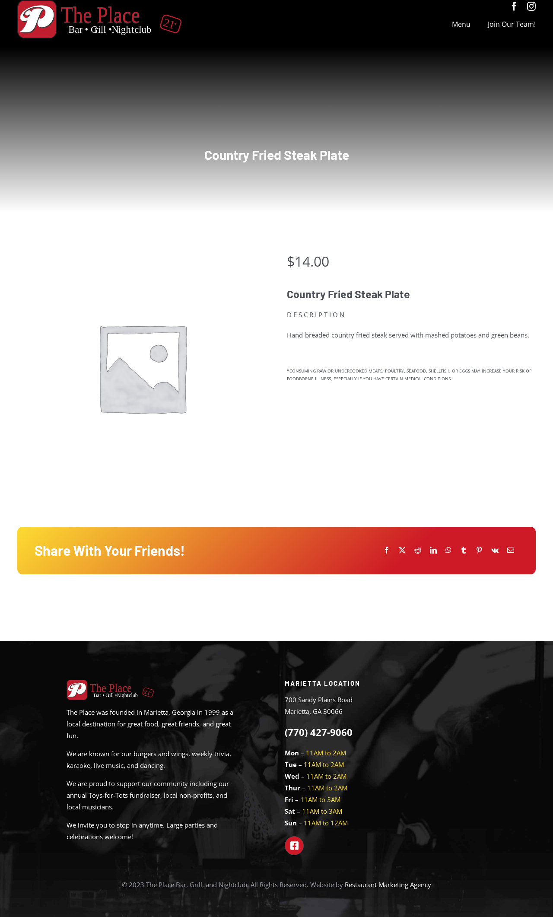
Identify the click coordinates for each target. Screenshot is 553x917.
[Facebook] (386, 550)
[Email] (510, 550)
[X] (402, 550)
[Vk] (495, 550)
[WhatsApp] (448, 550)
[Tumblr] (463, 550)
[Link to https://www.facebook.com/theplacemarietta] (294, 845)
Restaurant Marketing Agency (388, 884)
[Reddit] (418, 550)
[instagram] (531, 6)
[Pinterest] (479, 550)
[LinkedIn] (433, 550)
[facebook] (514, 6)
